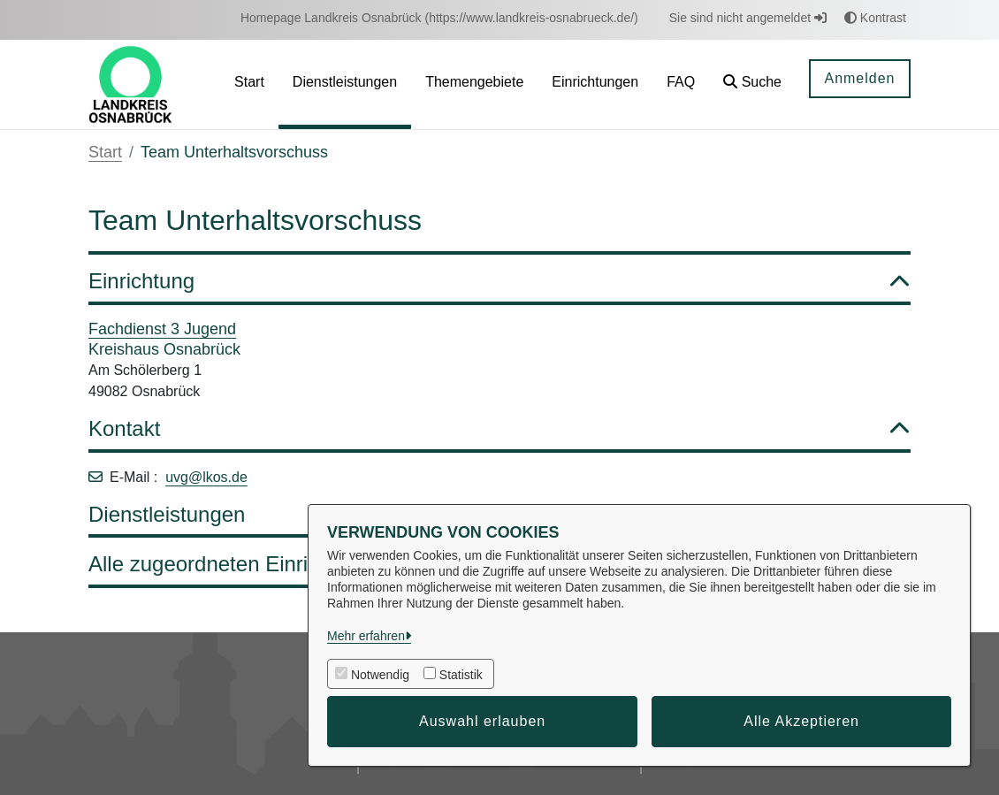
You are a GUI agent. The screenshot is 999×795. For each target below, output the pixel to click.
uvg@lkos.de (206, 477)
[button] (752, 84)
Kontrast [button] (875, 18)
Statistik (461, 675)
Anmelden (859, 78)
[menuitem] (439, 18)
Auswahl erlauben (482, 721)
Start (105, 152)
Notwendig (380, 675)
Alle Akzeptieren (801, 721)
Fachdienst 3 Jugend (162, 329)
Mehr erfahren (366, 636)
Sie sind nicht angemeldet (748, 18)
